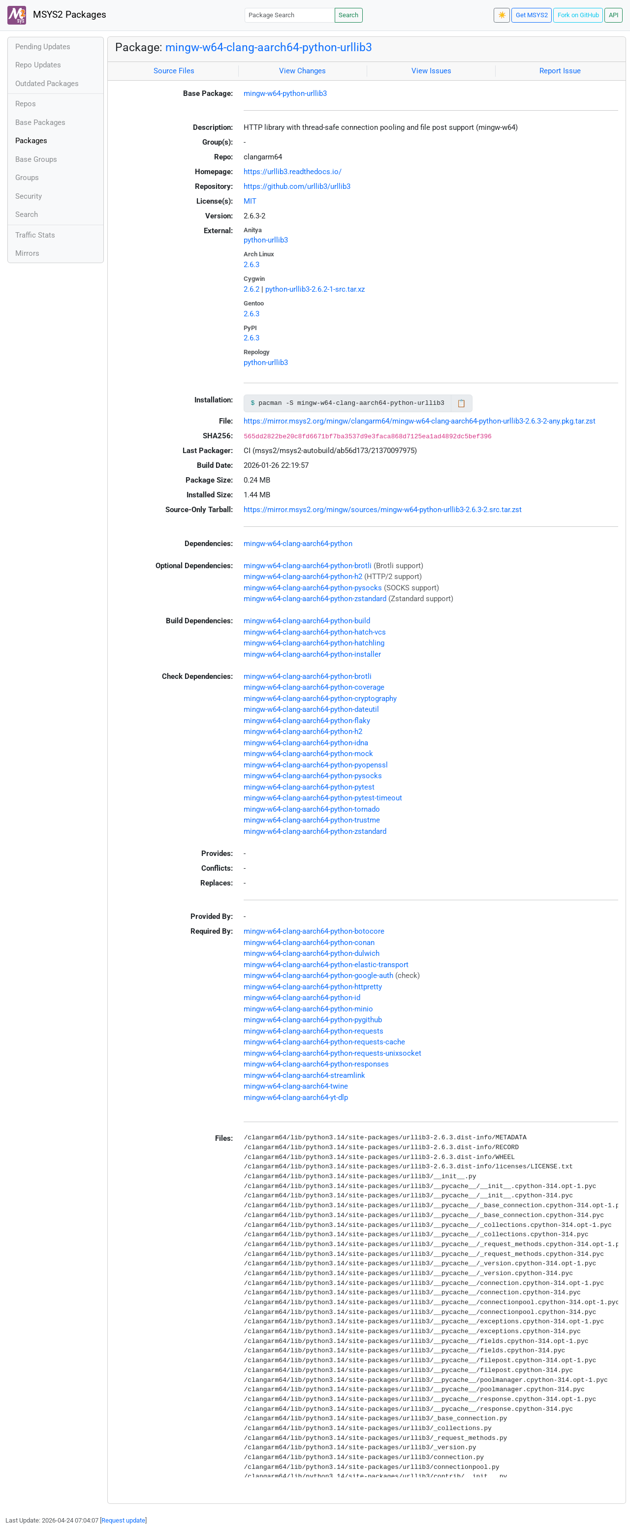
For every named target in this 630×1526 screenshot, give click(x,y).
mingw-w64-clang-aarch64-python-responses (316, 1064)
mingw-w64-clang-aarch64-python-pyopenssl (316, 765)
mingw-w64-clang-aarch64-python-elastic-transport (326, 964)
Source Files (174, 70)
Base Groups (36, 159)
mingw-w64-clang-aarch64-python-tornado (312, 809)
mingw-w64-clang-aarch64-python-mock (308, 753)
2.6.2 (251, 289)
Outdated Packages (47, 83)
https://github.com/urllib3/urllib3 (297, 186)
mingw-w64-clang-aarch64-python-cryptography (320, 698)
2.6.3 (251, 264)
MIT (250, 201)
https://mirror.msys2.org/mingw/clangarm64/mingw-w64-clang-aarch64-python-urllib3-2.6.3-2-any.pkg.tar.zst (420, 421)
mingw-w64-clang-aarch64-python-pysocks (313, 587)
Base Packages (40, 122)
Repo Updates (38, 65)
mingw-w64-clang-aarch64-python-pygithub (313, 1019)
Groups (27, 177)
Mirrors (27, 253)
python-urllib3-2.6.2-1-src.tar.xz (315, 289)
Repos (25, 103)
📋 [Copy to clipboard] (461, 403)
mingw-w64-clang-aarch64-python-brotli (308, 565)
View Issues (431, 70)
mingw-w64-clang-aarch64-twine (296, 1086)
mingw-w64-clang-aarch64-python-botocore (314, 931)
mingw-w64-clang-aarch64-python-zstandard (315, 598)
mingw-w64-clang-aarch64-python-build (307, 620)
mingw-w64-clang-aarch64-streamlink (304, 1075)
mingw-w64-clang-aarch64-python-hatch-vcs (315, 632)
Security (28, 196)
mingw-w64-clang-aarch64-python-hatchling (314, 643)
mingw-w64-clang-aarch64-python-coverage (314, 687)
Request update (123, 1520)
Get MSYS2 (532, 15)
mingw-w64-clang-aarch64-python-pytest (309, 787)
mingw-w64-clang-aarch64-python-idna (306, 742)
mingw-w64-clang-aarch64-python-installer (312, 654)
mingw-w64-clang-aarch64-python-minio (308, 1009)
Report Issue (560, 70)
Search (348, 15)
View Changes (302, 70)
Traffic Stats (35, 235)
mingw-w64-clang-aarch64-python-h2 (303, 576)
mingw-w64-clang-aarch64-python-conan (309, 942)
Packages (31, 140)
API (614, 15)
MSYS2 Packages (56, 15)
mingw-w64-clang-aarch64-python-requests (313, 1031)
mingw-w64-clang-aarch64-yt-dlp (296, 1097)
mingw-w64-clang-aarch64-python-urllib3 (268, 47)
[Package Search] (290, 15)
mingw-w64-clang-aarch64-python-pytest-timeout (323, 798)
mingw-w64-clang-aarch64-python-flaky (307, 720)
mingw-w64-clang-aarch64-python (298, 543)
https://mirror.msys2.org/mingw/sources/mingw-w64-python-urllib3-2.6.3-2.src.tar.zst (383, 509)
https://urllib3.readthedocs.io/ (293, 171)
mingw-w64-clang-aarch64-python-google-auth (318, 975)
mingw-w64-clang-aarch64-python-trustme (312, 820)
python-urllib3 (266, 240)
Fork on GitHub (578, 15)
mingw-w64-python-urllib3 (285, 93)
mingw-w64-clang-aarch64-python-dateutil (311, 709)
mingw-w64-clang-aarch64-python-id (302, 997)
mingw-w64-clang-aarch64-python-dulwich (311, 953)
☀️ (502, 15)
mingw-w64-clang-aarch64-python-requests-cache (324, 1042)
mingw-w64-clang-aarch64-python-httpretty (313, 986)
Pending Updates (42, 46)
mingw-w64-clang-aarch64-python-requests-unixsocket (332, 1053)
